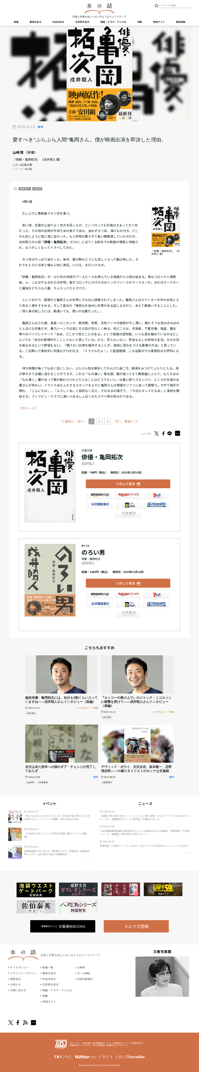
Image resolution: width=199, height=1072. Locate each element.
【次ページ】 (28, 408)
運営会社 (15, 978)
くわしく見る (125, 484)
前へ (80, 421)
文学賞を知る (82, 22)
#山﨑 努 (30, 781)
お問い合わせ (18, 989)
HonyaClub (156, 506)
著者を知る (35, 22)
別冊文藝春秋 (85, 978)
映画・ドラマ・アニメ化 (113, 22)
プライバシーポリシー (23, 972)
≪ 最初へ (67, 421)
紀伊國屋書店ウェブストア (100, 506)
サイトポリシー (19, 967)
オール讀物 (84, 972)
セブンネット (156, 497)
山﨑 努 (18, 152)
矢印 (87, 862)
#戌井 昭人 (31, 712)
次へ (118, 421)
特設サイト (159, 22)
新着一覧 (47, 967)
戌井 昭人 (25, 188)
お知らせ (15, 984)
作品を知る (58, 22)
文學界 (81, 967)
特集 (139, 22)
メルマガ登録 (136, 925)
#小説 (28, 168)
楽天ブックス (128, 497)
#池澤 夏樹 (43, 781)
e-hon (128, 506)
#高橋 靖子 (107, 781)
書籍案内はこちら (63, 925)
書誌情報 (180, 22)
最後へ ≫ (131, 421)
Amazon (100, 497)
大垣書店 (128, 516)
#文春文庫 (26, 164)
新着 (16, 22)
